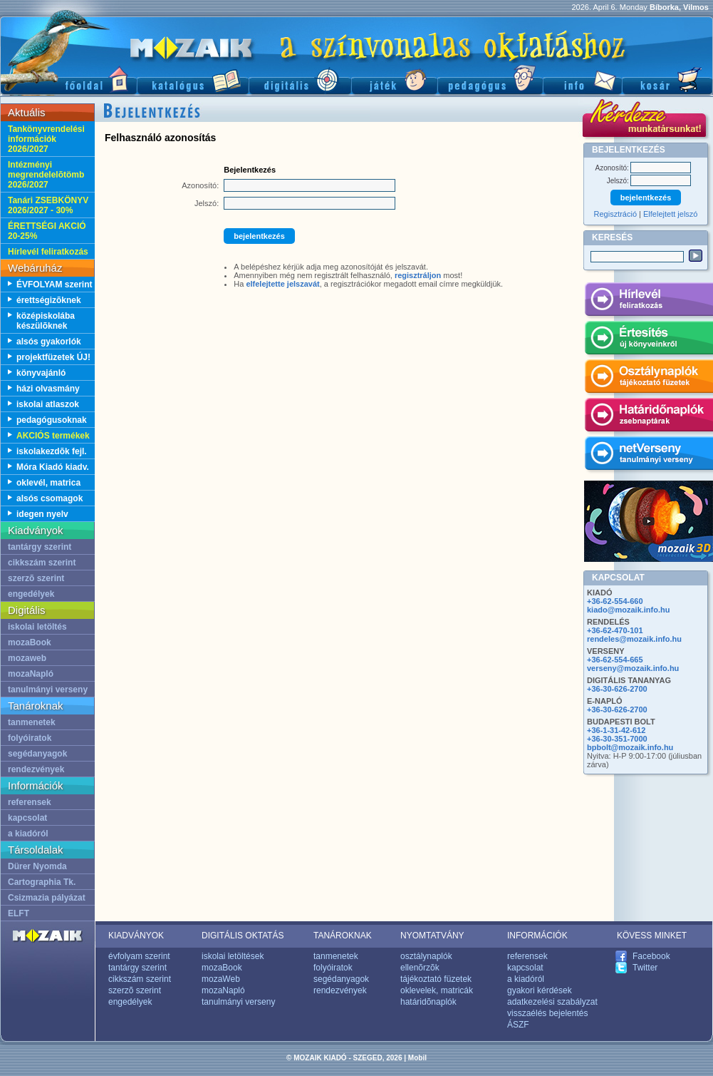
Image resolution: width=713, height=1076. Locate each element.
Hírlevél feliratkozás (48, 252)
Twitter (645, 968)
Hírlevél (648, 301)
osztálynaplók (426, 956)
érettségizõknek (48, 300)
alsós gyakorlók (48, 342)
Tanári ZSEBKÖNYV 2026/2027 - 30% (48, 205)
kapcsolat (27, 818)
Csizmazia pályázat (46, 898)
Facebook (651, 956)
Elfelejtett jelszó (670, 214)
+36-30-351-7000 (617, 738)
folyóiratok (29, 738)
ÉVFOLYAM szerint (54, 285)
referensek (29, 802)
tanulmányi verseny (48, 690)
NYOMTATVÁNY (432, 936)
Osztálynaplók (648, 378)
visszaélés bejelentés (547, 1013)
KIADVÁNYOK (136, 936)
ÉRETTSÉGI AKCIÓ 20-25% (47, 231)
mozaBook (29, 642)
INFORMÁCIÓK (537, 936)
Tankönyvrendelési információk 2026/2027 (46, 139)
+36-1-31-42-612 (616, 730)
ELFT (18, 913)
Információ (582, 79)
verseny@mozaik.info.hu (633, 668)
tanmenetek (32, 722)
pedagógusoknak (51, 420)
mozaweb (27, 658)
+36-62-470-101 (615, 630)
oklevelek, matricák (436, 990)
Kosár (667, 79)
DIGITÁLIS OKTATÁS (243, 936)
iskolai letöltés (37, 627)
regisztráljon (418, 275)
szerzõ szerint (36, 578)
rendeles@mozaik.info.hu (634, 639)
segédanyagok (37, 754)
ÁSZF (518, 1025)
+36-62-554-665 (615, 659)
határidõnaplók (428, 1002)
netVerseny (648, 455)
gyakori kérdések (539, 990)
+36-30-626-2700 (617, 689)
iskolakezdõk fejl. (51, 451)
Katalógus (193, 79)
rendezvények (36, 769)
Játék (394, 79)
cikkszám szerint (42, 563)
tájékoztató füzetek (436, 979)
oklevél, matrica (48, 483)
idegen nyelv (42, 514)
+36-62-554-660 (615, 601)
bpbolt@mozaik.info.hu (630, 747)
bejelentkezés (259, 236)
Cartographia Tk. (42, 882)
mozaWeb (221, 979)
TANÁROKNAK (342, 936)
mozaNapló (30, 674)
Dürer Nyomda (37, 866)
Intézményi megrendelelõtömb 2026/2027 (46, 175)
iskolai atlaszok (47, 404)
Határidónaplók (648, 417)
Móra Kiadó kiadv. (52, 467)
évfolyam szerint (139, 956)
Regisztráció (615, 214)
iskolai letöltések (233, 956)
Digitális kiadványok (300, 79)
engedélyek (31, 594)
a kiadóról (28, 834)
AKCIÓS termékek (53, 436)
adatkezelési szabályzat (552, 1002)
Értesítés (648, 340)
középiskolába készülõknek (45, 321)
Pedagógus (490, 79)
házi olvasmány (48, 389)
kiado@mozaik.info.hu (628, 609)
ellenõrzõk (419, 968)
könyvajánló (41, 373)
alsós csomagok (49, 498)
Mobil (417, 1058)
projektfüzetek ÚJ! (53, 357)
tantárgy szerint (39, 547)
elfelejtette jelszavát (282, 284)
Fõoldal (68, 79)
